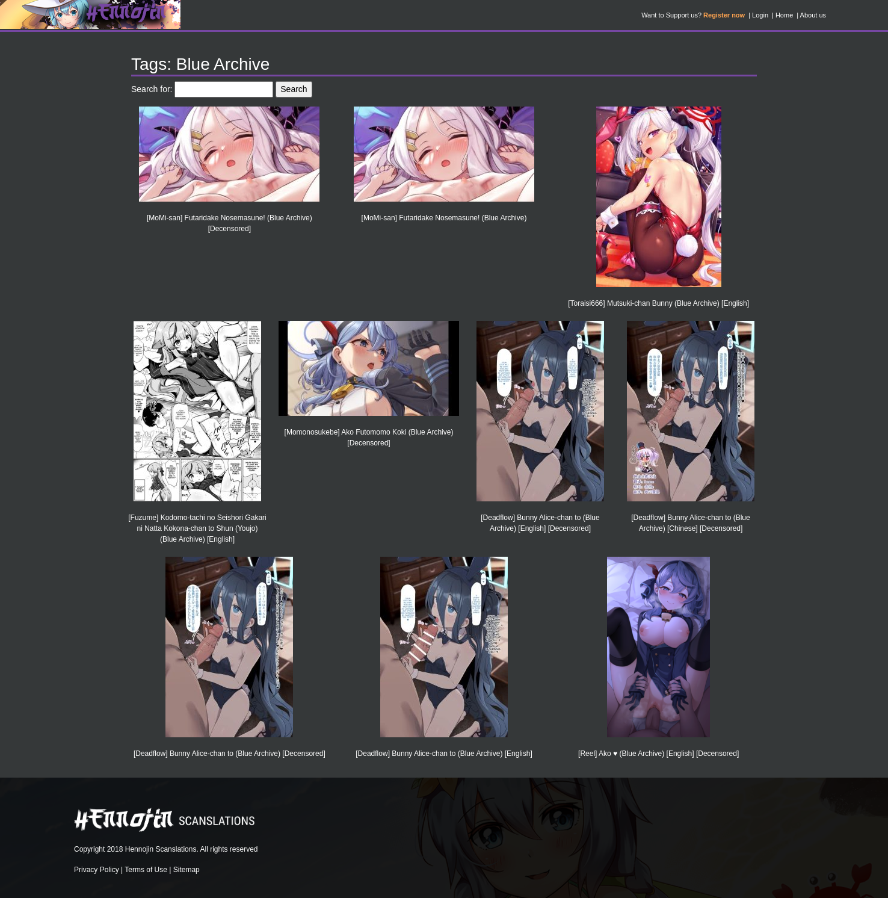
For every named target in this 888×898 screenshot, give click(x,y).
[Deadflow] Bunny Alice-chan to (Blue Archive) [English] (444, 753)
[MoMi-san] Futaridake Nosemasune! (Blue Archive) (444, 218)
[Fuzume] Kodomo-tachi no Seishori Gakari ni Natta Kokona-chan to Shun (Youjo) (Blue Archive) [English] (197, 528)
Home (784, 15)
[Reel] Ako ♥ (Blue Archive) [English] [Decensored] (658, 753)
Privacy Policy (96, 869)
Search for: (151, 89)
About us (813, 15)
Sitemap (186, 869)
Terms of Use (146, 869)
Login (760, 15)
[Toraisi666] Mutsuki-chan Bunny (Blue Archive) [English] (658, 303)
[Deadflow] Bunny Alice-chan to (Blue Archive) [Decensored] (229, 753)
